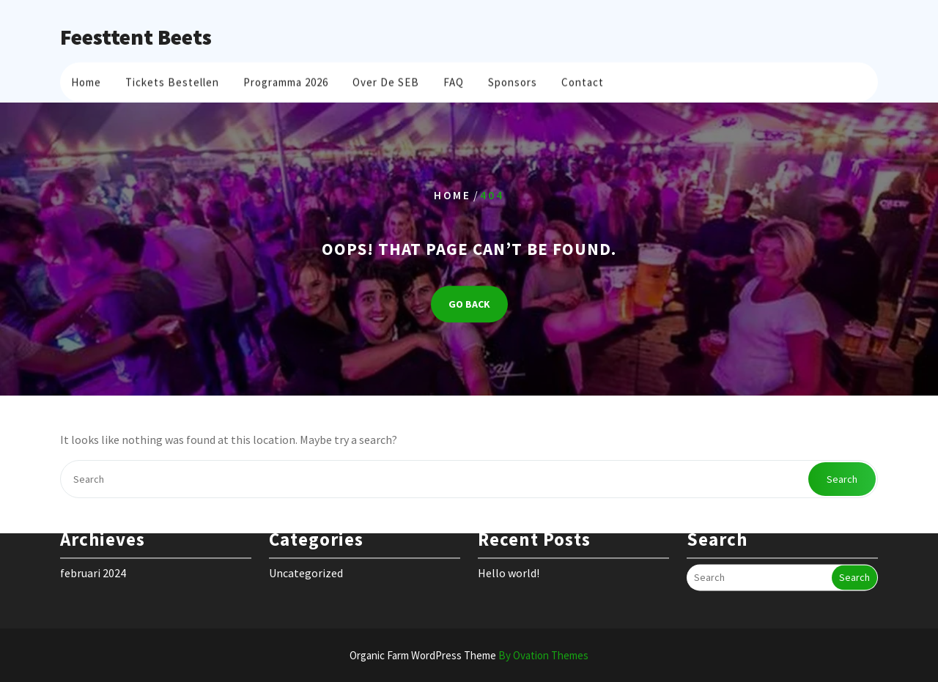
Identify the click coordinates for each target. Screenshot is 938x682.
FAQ (453, 80)
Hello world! (508, 564)
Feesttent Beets (136, 37)
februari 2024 (93, 564)
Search (842, 479)
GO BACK (469, 304)
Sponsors (512, 80)
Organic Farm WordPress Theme (469, 655)
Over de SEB (385, 80)
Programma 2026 (285, 80)
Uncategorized (306, 564)
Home (86, 80)
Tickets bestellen (172, 80)
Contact (582, 80)
